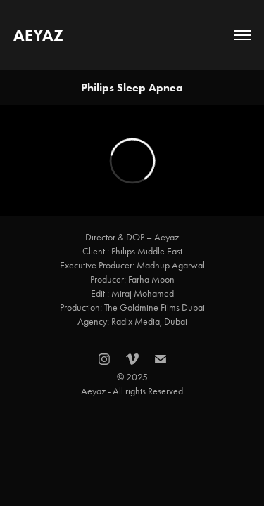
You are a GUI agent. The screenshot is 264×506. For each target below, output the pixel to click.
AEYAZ (38, 35)
